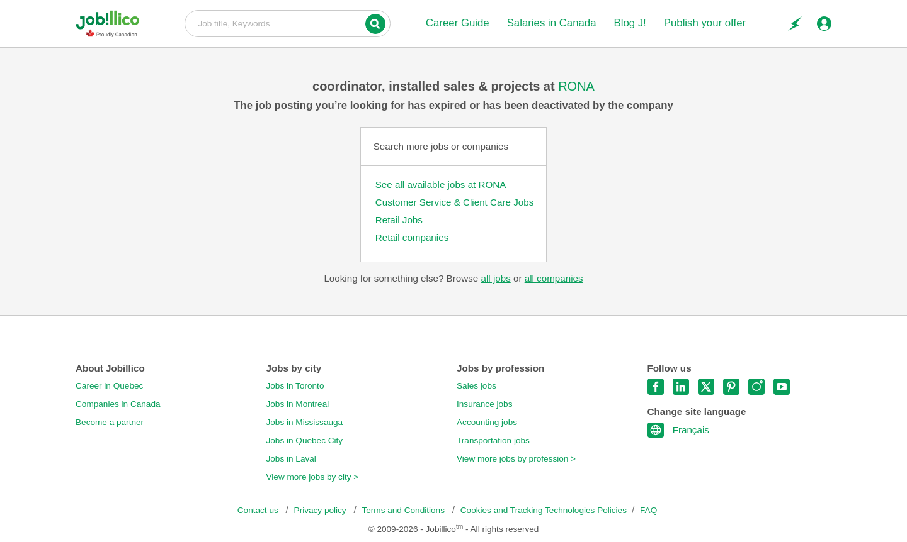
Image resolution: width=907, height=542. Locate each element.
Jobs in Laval (291, 458)
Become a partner (110, 422)
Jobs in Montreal (297, 404)
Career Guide (457, 23)
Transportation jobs (493, 440)
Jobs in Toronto (295, 385)
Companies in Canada (118, 404)
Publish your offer (705, 23)
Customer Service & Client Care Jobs (454, 202)
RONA (576, 86)
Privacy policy (321, 510)
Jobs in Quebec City (304, 440)
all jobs (495, 278)
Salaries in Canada (551, 23)
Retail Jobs (399, 219)
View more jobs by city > (312, 477)
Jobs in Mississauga (304, 422)
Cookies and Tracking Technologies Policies (543, 510)
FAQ (648, 510)
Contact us (259, 510)
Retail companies (412, 237)
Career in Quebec (109, 385)
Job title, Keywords (288, 22)
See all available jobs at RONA (440, 184)
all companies (554, 278)
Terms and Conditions (404, 510)
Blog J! (629, 23)
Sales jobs (476, 385)
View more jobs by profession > (516, 458)
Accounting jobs (487, 422)
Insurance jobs (484, 404)
